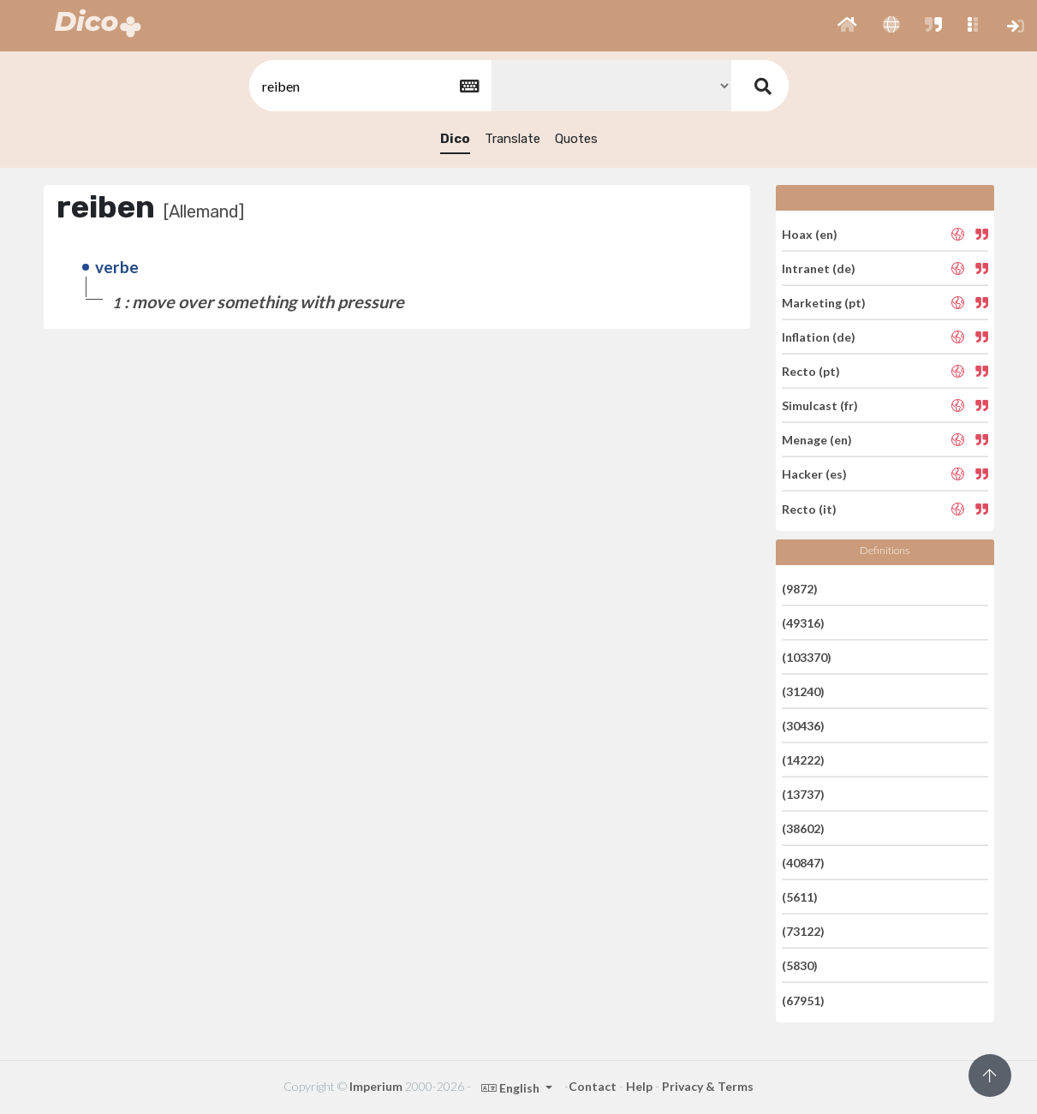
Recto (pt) (811, 371)
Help (639, 1086)
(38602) (803, 828)
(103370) (806, 657)
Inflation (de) (818, 337)
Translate (512, 138)
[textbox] (369, 86)
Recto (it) (809, 508)
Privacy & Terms (708, 1086)
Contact (593, 1086)
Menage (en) (817, 439)
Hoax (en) (809, 233)
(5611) (800, 897)
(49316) (803, 623)
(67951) (803, 999)
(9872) (800, 588)
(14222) (803, 760)
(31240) (803, 691)
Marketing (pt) (824, 302)
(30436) (803, 725)
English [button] (511, 1088)
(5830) (800, 965)
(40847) (803, 862)
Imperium (375, 1086)
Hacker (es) (814, 474)
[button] (847, 25)
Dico (455, 138)
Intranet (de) (818, 268)
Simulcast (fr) (820, 405)
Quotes (576, 138)
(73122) (803, 931)
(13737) (803, 794)
